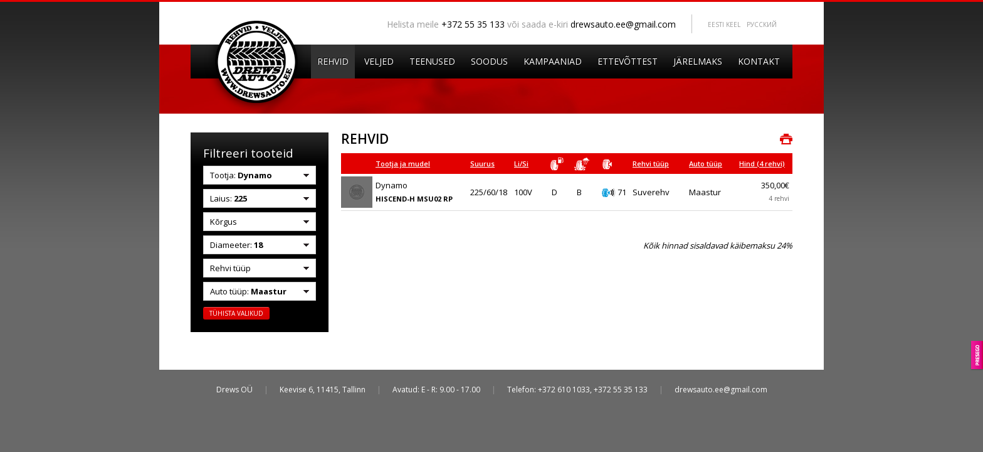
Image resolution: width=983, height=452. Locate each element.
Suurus (482, 163)
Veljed (379, 61)
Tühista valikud (236, 313)
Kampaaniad (552, 61)
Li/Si (521, 163)
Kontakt (759, 61)
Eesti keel (724, 24)
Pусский (762, 24)
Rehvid (333, 61)
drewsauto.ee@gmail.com (623, 24)
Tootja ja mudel (403, 163)
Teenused (432, 61)
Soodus (489, 61)
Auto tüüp (705, 163)
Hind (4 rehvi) (762, 163)
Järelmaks (697, 61)
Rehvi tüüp (651, 163)
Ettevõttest (627, 61)
